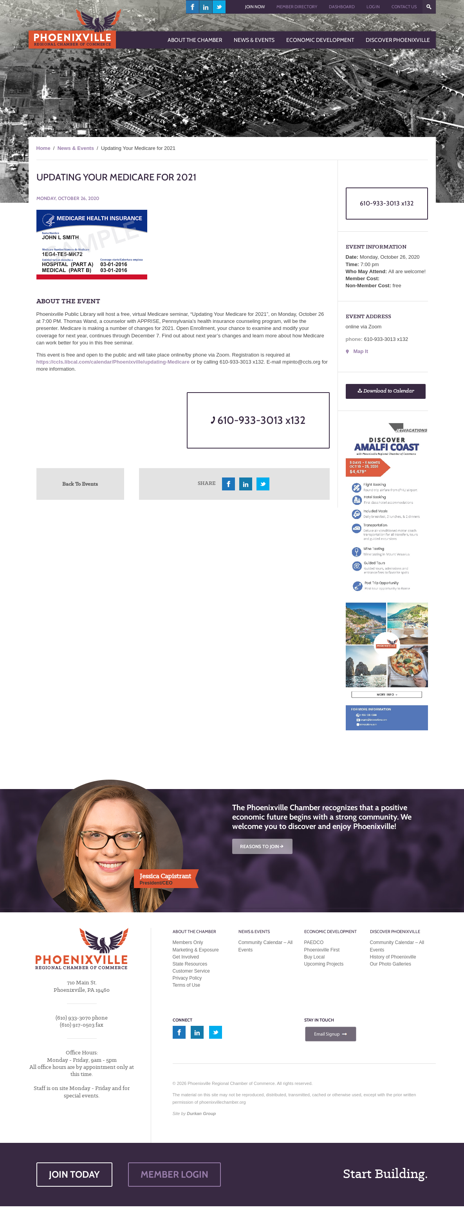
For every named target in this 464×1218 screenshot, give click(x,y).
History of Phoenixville (393, 957)
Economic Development (330, 931)
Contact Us (404, 6)
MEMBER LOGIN (174, 1174)
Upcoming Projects (324, 964)
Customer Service (191, 971)
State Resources (190, 964)
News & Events (76, 148)
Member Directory (296, 6)
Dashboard (342, 6)
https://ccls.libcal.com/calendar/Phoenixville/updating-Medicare (113, 362)
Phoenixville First (322, 950)
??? (429, 7)
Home (43, 148)
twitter (219, 7)
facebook (192, 7)
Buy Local (314, 957)
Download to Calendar (385, 391)
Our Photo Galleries (390, 964)
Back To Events (80, 483)
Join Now (255, 6)
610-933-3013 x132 (258, 420)
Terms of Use (186, 985)
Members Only (188, 942)
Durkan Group (201, 1113)
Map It (361, 351)
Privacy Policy (187, 978)
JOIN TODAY (74, 1174)
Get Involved (186, 957)
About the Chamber (194, 931)
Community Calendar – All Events (265, 946)
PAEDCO (314, 942)
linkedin (206, 7)
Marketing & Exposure (196, 950)
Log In (373, 6)
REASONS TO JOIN (262, 846)
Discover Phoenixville (395, 931)
